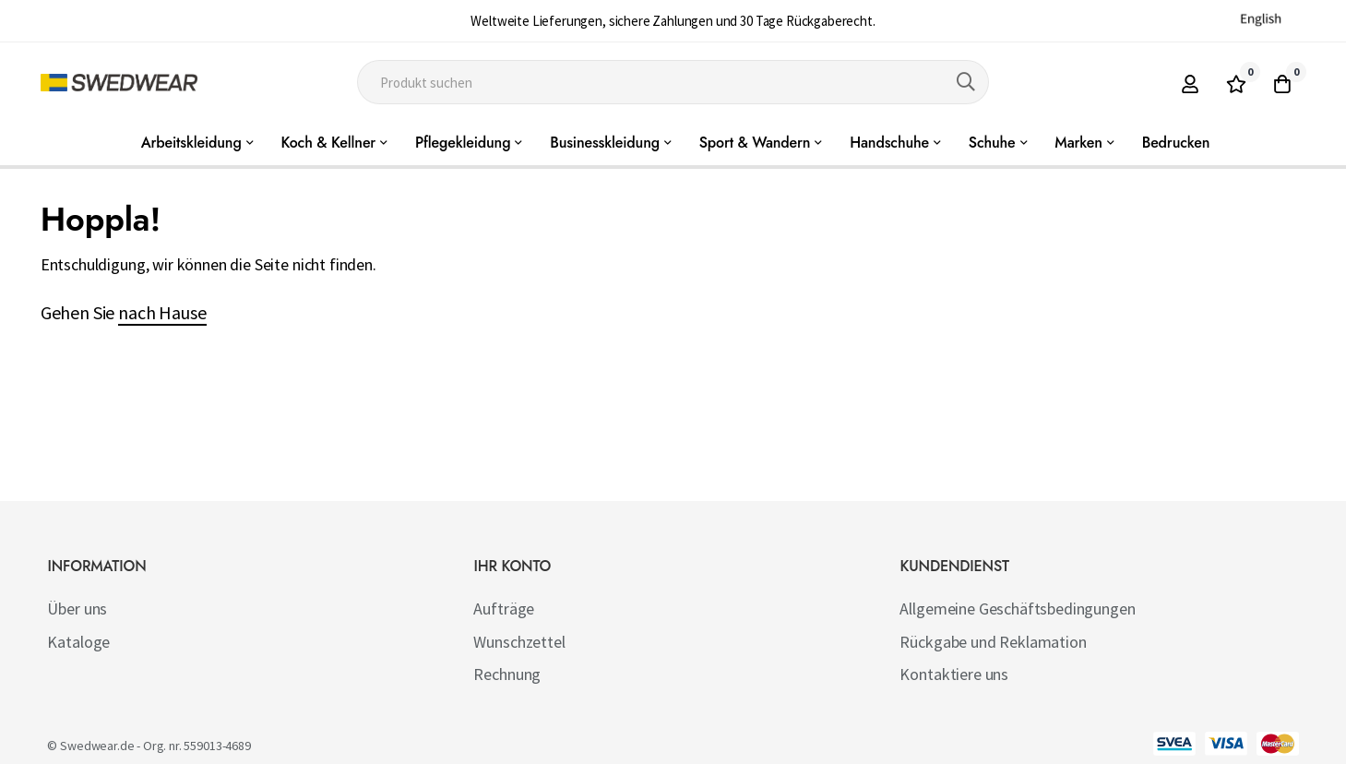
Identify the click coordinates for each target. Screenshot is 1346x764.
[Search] (966, 82)
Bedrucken (1176, 142)
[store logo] (119, 82)
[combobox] (673, 82)
